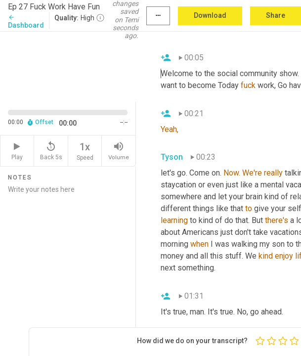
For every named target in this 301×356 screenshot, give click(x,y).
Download (210, 15)
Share (275, 15)
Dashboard (26, 21)
